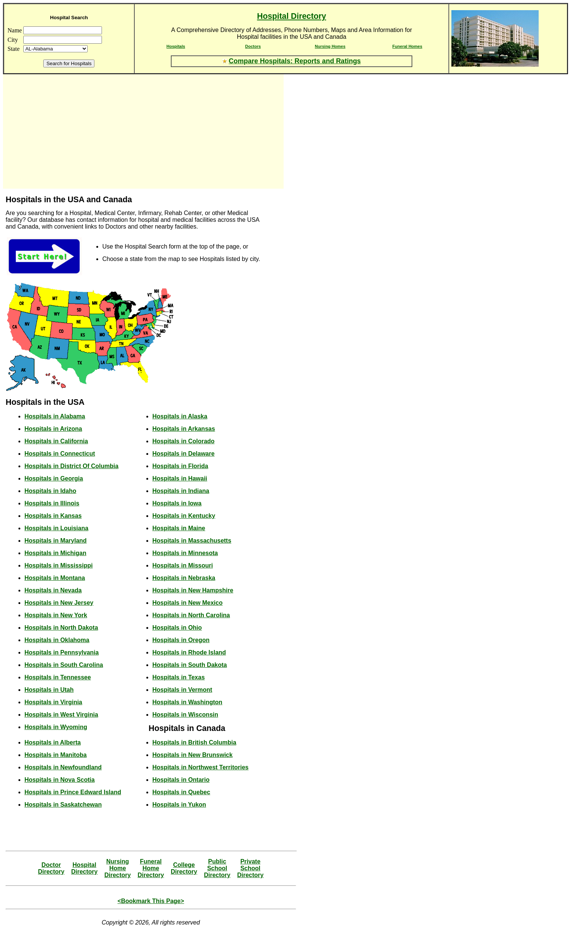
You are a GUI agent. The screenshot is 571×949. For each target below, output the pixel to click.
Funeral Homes (407, 46)
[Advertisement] (71, 131)
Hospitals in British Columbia (194, 742)
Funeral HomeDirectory (151, 868)
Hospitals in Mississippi (58, 565)
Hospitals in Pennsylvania (61, 652)
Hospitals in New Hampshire (192, 590)
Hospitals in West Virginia (61, 714)
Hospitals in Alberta (52, 742)
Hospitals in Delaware (183, 453)
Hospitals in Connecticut (59, 453)
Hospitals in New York (55, 615)
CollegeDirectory (184, 868)
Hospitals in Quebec (181, 792)
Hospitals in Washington (187, 702)
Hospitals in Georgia (53, 478)
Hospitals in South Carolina (63, 665)
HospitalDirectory (84, 868)
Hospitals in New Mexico (187, 603)
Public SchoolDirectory (217, 868)
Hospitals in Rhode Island (189, 652)
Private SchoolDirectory (250, 868)
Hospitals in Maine (178, 528)
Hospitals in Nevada (53, 590)
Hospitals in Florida (180, 466)
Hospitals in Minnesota (185, 553)
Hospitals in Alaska (179, 416)
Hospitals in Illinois (51, 503)
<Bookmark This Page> (150, 901)
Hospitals (176, 46)
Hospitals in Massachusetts (191, 540)
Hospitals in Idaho (50, 491)
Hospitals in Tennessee (57, 677)
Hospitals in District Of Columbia (71, 466)
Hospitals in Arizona (53, 429)
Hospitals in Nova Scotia (59, 780)
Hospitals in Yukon (179, 804)
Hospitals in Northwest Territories (200, 767)
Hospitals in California (56, 441)
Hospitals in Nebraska (183, 578)
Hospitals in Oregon (181, 640)
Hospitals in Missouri (182, 565)
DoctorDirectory (51, 868)
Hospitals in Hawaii (179, 478)
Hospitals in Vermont (182, 690)
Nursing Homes (330, 46)
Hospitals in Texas (178, 677)
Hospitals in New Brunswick (192, 755)
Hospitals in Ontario (181, 780)
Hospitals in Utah (49, 690)
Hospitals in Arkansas (183, 429)
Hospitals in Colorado (183, 441)
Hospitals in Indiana (180, 491)
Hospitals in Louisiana (56, 528)
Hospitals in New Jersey (58, 603)
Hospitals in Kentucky (183, 516)
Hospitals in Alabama (54, 416)
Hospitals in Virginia (53, 702)
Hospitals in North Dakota (61, 627)
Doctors (253, 46)
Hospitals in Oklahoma (56, 640)
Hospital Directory (291, 16)
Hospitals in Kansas (53, 516)
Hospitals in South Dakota (189, 665)
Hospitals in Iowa (177, 503)
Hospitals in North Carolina (191, 615)
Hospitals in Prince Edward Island (72, 792)
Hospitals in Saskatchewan (63, 804)
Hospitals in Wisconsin (185, 714)
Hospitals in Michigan (55, 553)
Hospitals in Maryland (55, 540)
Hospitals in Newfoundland (63, 767)
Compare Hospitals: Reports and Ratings (295, 61)
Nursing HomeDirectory (117, 868)
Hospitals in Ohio (177, 627)
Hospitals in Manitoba (55, 755)
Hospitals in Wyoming (55, 727)
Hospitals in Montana (54, 578)
